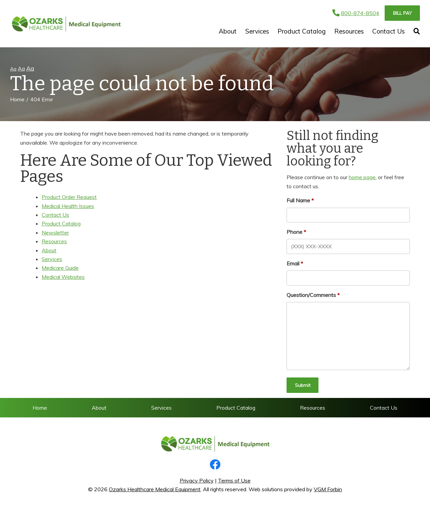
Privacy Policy (197, 480)
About (227, 31)
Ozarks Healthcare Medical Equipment (155, 489)
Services (257, 31)
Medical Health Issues (68, 206)
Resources (349, 31)
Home (17, 99)
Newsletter (55, 232)
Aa (13, 69)
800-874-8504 (356, 13)
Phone (294, 231)
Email (293, 263)
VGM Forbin (328, 489)
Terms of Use (234, 480)
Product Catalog (301, 31)
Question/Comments (311, 295)
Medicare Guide (60, 267)
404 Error (41, 99)
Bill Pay (402, 13)
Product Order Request (69, 197)
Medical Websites (63, 276)
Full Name (298, 200)
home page (362, 177)
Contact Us (388, 31)
